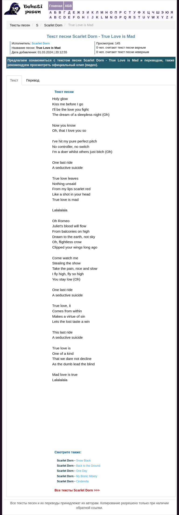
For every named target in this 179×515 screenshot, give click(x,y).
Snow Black (83, 460)
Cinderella (82, 481)
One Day (81, 471)
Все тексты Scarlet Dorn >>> (77, 490)
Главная (55, 6)
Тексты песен (20, 25)
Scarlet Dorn (53, 25)
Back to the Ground (88, 466)
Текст (14, 80)
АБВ (68, 6)
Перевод (32, 80)
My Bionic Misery (86, 476)
